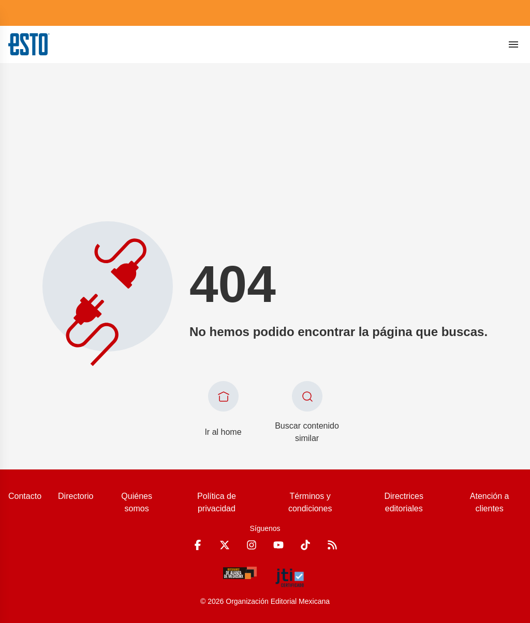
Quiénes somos (136, 502)
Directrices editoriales (403, 502)
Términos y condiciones (310, 502)
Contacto (24, 496)
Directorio (75, 496)
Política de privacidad (216, 502)
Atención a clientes (489, 502)
